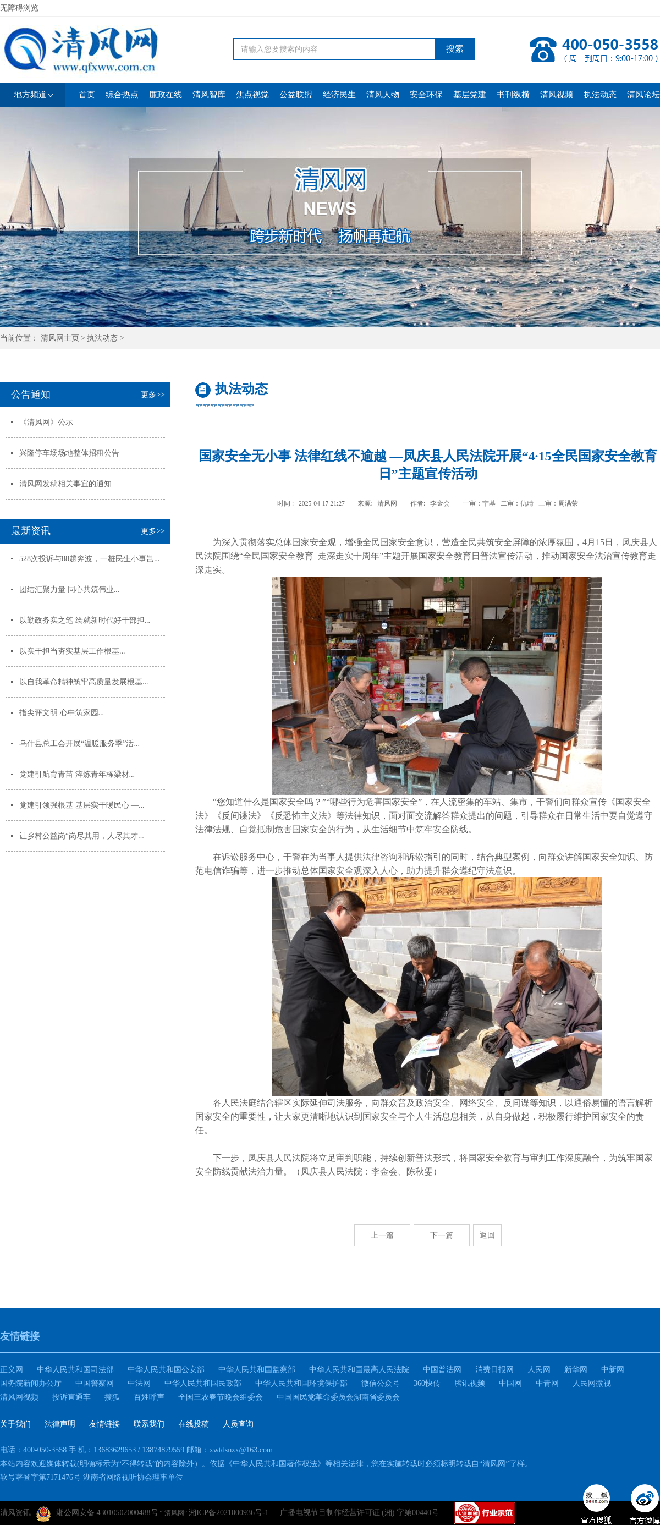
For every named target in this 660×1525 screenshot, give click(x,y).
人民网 (539, 1369)
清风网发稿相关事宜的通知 (65, 484)
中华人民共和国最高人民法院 (359, 1369)
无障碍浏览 (19, 8)
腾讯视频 (469, 1383)
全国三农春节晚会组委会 (220, 1397)
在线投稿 (193, 1424)
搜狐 (112, 1397)
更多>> (153, 395)
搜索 (455, 48)
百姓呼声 (149, 1397)
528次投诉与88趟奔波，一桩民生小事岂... (89, 559)
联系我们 (149, 1424)
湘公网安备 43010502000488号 (97, 1514)
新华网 (575, 1369)
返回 (487, 1235)
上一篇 (382, 1235)
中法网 (139, 1383)
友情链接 (104, 1424)
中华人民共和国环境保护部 (301, 1383)
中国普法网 (442, 1369)
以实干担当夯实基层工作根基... (72, 651)
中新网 (612, 1369)
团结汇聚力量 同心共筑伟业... (69, 589)
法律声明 (60, 1424)
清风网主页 (60, 338)
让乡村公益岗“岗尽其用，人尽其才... (81, 836)
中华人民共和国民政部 (202, 1383)
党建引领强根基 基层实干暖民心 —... (82, 805)
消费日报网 (494, 1369)
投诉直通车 (71, 1397)
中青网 (547, 1383)
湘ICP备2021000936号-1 (228, 1512)
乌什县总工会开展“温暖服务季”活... (79, 743)
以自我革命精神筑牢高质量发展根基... (83, 682)
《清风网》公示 (46, 422)
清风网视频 (19, 1397)
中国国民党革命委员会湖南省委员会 (338, 1397)
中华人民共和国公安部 (166, 1369)
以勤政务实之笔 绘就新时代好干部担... (84, 620)
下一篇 (441, 1235)
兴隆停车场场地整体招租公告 (69, 453)
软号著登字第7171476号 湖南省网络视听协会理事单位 (91, 1477)
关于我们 (15, 1424)
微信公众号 (380, 1383)
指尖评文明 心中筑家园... (61, 713)
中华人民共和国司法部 (75, 1369)
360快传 (427, 1383)
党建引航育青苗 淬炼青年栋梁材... (77, 774)
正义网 (11, 1369)
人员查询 (238, 1424)
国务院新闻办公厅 (31, 1383)
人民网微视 (592, 1383)
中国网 (510, 1383)
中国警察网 (94, 1383)
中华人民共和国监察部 (256, 1369)
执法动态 (102, 338)
